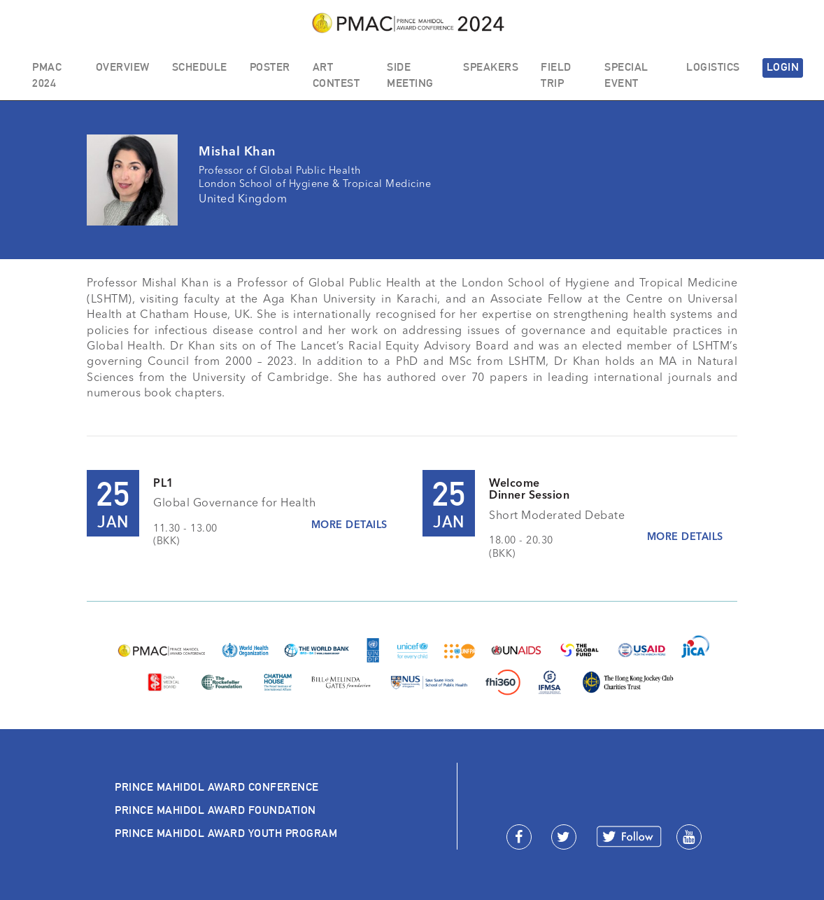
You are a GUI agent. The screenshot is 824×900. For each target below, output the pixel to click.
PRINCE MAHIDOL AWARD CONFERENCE (217, 787)
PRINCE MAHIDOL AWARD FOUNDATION (215, 810)
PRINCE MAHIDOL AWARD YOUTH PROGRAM (226, 833)
